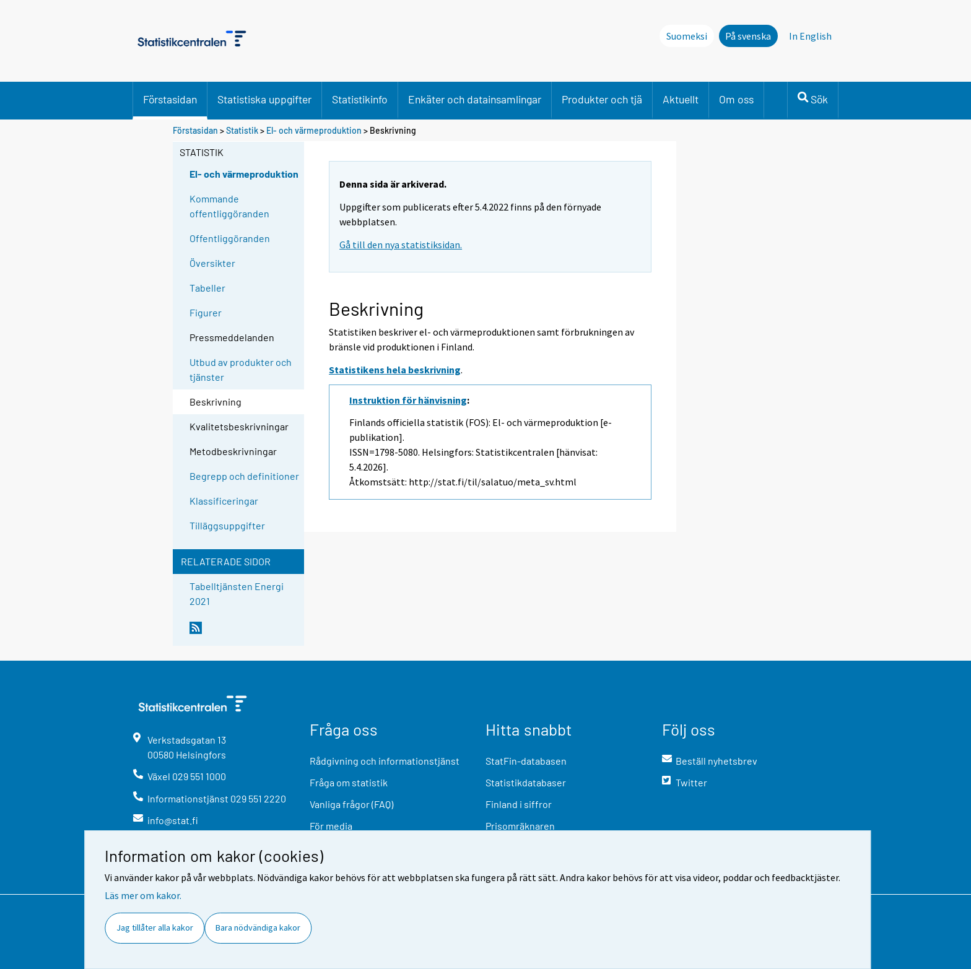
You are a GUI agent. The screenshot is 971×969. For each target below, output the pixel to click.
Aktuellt (681, 99)
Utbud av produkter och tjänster (240, 369)
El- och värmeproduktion (314, 130)
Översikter (212, 263)
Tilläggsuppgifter (227, 525)
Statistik (242, 130)
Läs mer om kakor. (143, 895)
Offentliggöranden (229, 238)
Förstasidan (170, 99)
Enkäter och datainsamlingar (474, 99)
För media (331, 826)
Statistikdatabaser (526, 782)
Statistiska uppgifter (264, 99)
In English (810, 36)
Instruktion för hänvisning (408, 400)
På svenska (748, 36)
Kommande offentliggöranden (229, 206)
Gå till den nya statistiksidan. (400, 244)
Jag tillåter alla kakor (154, 927)
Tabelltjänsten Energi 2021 (236, 593)
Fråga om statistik (349, 782)
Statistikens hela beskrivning (395, 369)
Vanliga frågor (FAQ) (351, 804)
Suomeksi (686, 36)
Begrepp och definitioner (244, 476)
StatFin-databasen (526, 761)
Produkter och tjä (602, 99)
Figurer (205, 312)
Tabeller (207, 287)
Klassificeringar (223, 500)
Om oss (736, 99)
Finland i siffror (519, 804)
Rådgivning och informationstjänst (384, 761)
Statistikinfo (360, 99)
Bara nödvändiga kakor (258, 927)
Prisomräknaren (520, 826)
